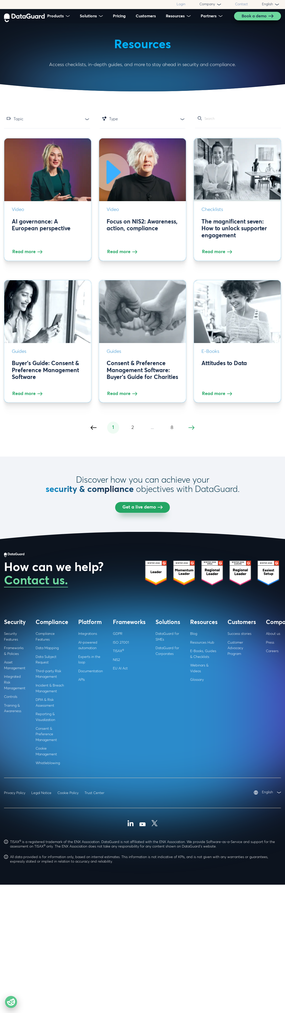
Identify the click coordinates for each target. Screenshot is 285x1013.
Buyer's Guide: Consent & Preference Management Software (45, 375)
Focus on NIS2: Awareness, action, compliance (142, 229)
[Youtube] (142, 977)
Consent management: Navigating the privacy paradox (43, 517)
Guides (19, 355)
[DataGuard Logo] (24, 16)
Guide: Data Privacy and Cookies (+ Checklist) (233, 513)
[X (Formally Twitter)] (155, 977)
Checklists (212, 213)
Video (18, 213)
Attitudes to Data (224, 368)
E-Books (210, 355)
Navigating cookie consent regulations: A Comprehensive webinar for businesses (139, 520)
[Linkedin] (130, 977)
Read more (27, 256)
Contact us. (36, 734)
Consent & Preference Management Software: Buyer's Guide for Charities (142, 375)
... (152, 580)
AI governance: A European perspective (41, 229)
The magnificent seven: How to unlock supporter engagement (234, 233)
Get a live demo (142, 660)
